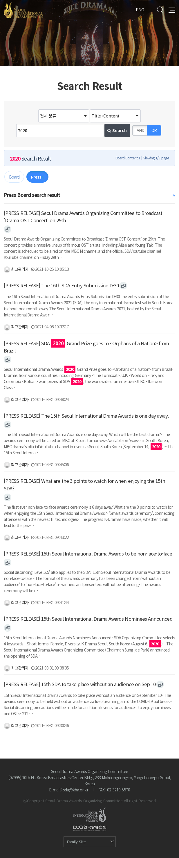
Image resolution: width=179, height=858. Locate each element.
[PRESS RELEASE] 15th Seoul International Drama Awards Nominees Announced (88, 618)
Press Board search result (32, 194)
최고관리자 (16, 269)
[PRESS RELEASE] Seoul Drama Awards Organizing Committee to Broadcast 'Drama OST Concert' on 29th (83, 216)
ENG (140, 10)
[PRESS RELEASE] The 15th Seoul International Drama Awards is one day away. (86, 415)
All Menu (172, 9)
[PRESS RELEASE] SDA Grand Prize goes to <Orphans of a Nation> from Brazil (86, 347)
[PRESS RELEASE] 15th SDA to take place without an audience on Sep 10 (80, 684)
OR (154, 130)
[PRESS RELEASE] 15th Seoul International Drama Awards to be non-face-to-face (88, 553)
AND (140, 130)
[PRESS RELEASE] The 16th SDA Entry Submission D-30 (61, 285)
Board (14, 177)
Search (160, 9)
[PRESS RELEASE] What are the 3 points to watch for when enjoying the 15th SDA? (84, 484)
